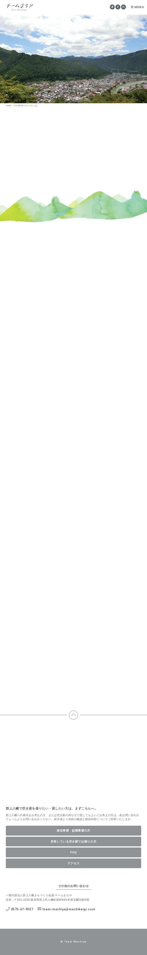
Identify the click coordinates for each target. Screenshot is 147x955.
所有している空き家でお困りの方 (74, 841)
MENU (137, 7)
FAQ (73, 852)
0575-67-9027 (19, 909)
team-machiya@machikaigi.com (66, 909)
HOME (8, 106)
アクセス (73, 863)
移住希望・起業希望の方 (73, 830)
